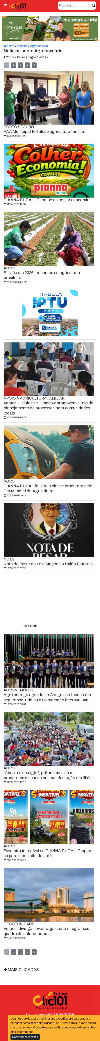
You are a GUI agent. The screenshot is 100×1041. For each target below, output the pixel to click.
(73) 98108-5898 (62, 1014)
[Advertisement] (50, 599)
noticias (22, 45)
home (9, 45)
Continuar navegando (25, 1037)
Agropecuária (39, 45)
